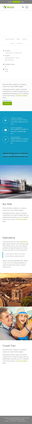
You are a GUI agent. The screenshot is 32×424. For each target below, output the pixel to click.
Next (28, 23)
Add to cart (7, 103)
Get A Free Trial (16, 1)
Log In (22, 1)
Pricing (9, 1)
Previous (3, 23)
